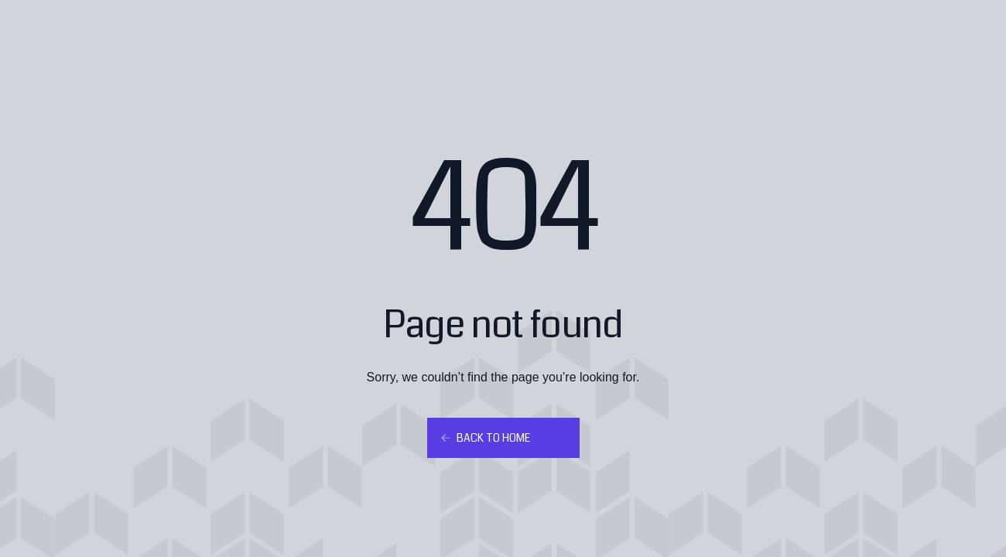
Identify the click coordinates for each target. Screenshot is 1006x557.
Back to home (485, 438)
